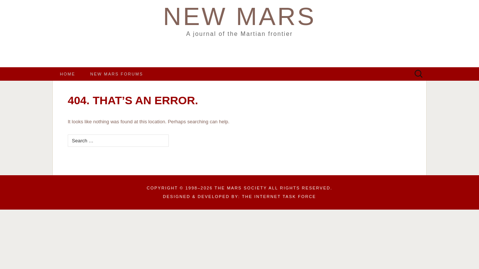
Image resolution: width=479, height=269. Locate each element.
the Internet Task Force (279, 196)
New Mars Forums (116, 74)
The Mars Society (240, 188)
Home (67, 74)
